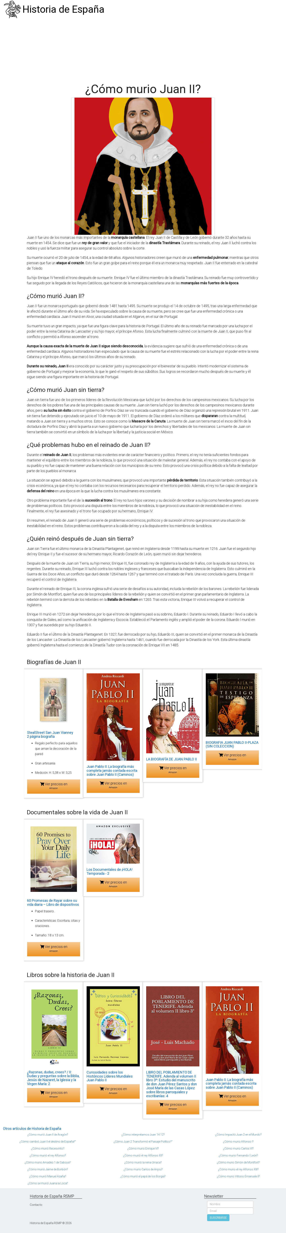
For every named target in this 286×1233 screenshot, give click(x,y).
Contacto (36, 1205)
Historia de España (63, 9)
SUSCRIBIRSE (218, 1217)
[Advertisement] (143, 49)
